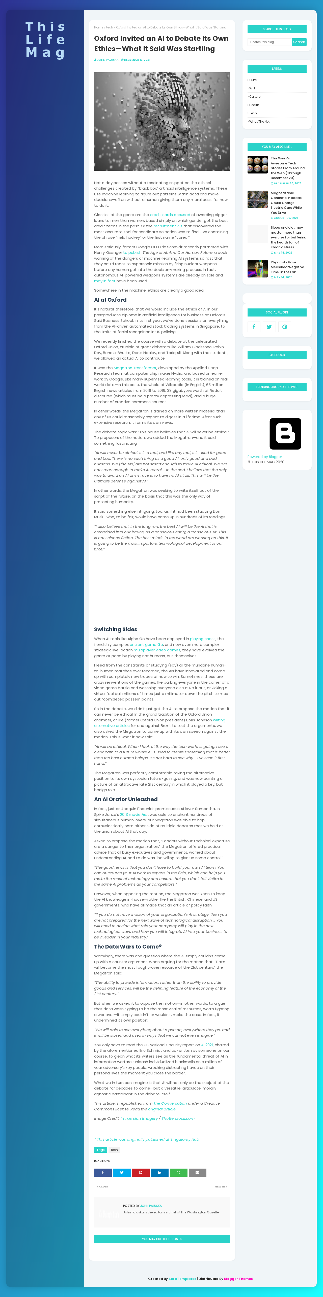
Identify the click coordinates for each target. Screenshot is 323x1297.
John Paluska (108, 60)
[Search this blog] (270, 42)
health (254, 105)
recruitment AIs (168, 226)
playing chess (203, 638)
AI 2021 (207, 1044)
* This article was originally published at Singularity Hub (146, 1139)
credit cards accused (170, 214)
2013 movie (134, 814)
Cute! (253, 80)
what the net (259, 121)
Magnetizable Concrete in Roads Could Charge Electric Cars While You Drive (286, 203)
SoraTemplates (182, 1278)
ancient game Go (146, 644)
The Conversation (170, 1103)
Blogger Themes (238, 1278)
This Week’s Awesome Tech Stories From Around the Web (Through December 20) (288, 168)
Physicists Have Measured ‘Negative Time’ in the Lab (287, 267)
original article (162, 1109)
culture (254, 96)
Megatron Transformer (135, 367)
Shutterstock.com (178, 1118)
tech (109, 27)
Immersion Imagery (139, 1118)
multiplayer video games (157, 650)
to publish (132, 252)
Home (98, 27)
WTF (252, 88)
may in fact (105, 281)
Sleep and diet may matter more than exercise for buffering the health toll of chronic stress (288, 237)
